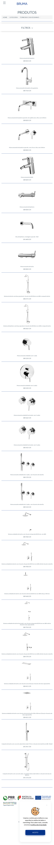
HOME (5, 17)
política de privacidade (38, 825)
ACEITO (35, 832)
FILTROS (27, 27)
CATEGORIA (13, 17)
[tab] (27, 27)
